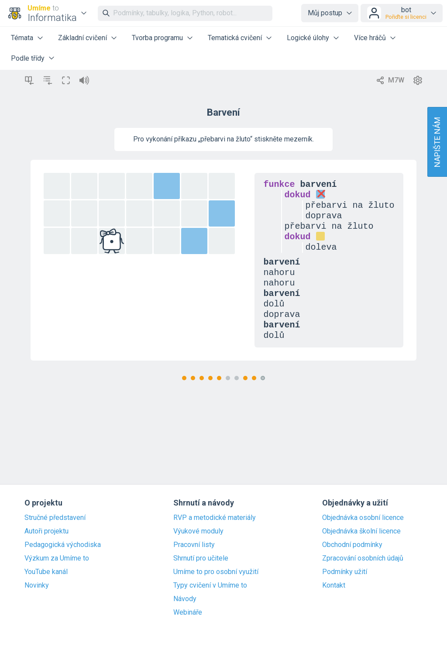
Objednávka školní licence (361, 531)
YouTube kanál (46, 572)
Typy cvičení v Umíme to (210, 585)
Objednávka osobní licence (363, 518)
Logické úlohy (308, 38)
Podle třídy (28, 58)
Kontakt (333, 585)
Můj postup (325, 13)
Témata (22, 38)
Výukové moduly (198, 531)
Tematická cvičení (235, 38)
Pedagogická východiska (62, 545)
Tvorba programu (157, 38)
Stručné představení (55, 518)
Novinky (36, 585)
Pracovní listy (194, 545)
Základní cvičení (82, 38)
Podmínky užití (344, 572)
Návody (184, 599)
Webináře (187, 612)
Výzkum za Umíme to (56, 558)
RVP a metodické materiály (214, 518)
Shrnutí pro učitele (200, 558)
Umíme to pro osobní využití (215, 572)
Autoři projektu (46, 531)
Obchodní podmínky (352, 545)
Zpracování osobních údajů (362, 558)
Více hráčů (370, 38)
